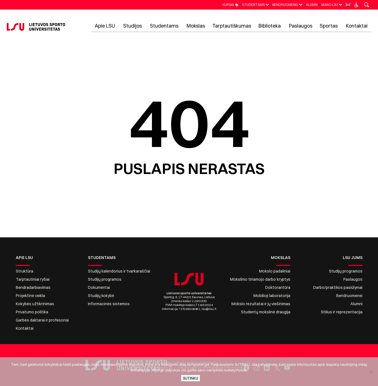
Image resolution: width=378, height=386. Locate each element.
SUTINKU (190, 378)
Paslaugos (352, 279)
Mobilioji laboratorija (271, 295)
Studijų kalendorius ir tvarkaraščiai (119, 271)
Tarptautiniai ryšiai (33, 279)
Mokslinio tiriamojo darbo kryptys (260, 279)
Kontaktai (25, 328)
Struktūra (24, 271)
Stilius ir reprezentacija (341, 311)
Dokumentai (99, 287)
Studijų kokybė (101, 295)
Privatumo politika (32, 311)
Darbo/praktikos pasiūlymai (337, 287)
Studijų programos (104, 279)
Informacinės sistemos (109, 303)
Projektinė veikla (30, 295)
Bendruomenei (349, 295)
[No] (371, 371)
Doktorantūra (277, 287)
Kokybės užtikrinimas (35, 303)
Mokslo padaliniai (274, 271)
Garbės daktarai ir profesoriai (42, 320)
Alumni (356, 303)
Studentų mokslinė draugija (265, 311)
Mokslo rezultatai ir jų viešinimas (260, 303)
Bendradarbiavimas (33, 287)
